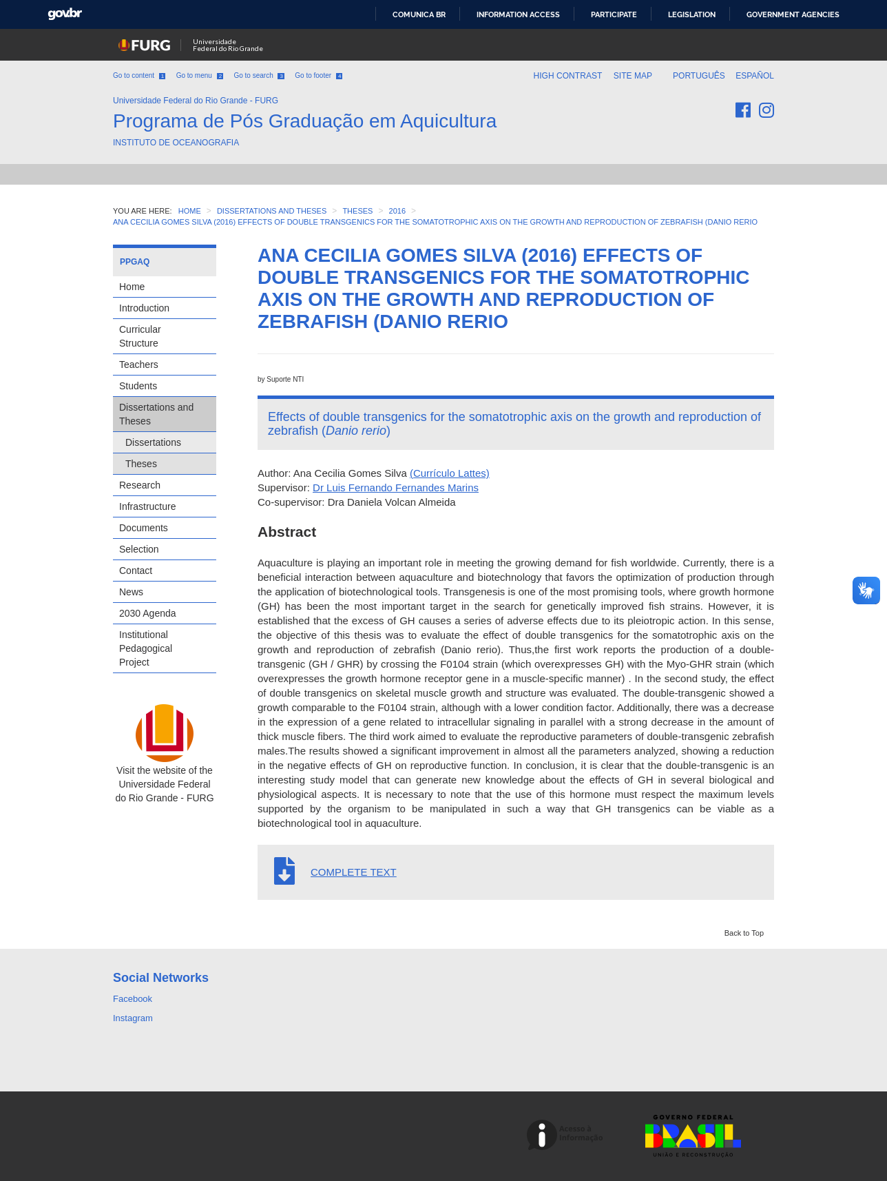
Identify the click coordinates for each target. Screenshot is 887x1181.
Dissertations (153, 442)
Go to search (258, 75)
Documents (143, 527)
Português (700, 76)
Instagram (133, 1018)
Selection (139, 549)
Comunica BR (419, 14)
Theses (141, 463)
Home (132, 286)
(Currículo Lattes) (450, 473)
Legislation (692, 14)
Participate (614, 14)
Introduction (144, 308)
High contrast (567, 76)
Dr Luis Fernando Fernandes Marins (396, 487)
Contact (135, 570)
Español (754, 76)
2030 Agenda (147, 613)
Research (139, 485)
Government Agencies (793, 14)
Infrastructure (147, 506)
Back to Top (744, 933)
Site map (633, 76)
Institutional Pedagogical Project (145, 648)
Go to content (139, 75)
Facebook (132, 999)
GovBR (65, 14)
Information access (518, 14)
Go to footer (318, 75)
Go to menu (199, 75)
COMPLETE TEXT (354, 872)
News (131, 591)
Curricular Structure (140, 336)
